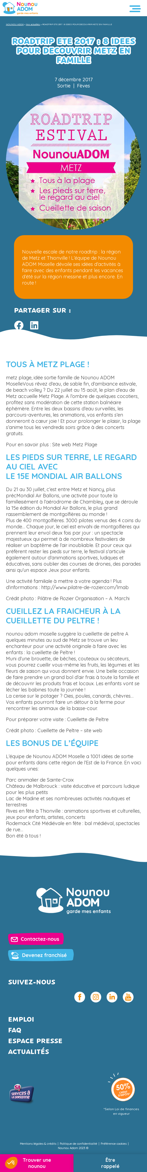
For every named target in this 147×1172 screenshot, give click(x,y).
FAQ (14, 1030)
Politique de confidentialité (78, 1144)
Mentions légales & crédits (38, 1144)
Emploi (21, 1019)
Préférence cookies (114, 1144)
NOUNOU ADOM (15, 24)
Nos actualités (33, 24)
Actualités (28, 1052)
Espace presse (35, 1041)
